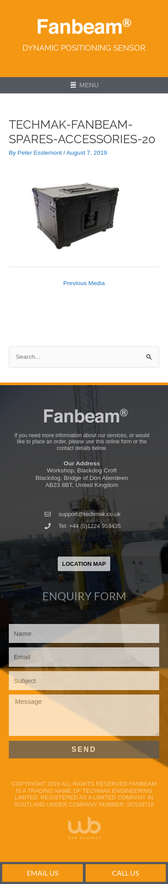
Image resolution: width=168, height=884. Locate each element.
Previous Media (84, 283)
